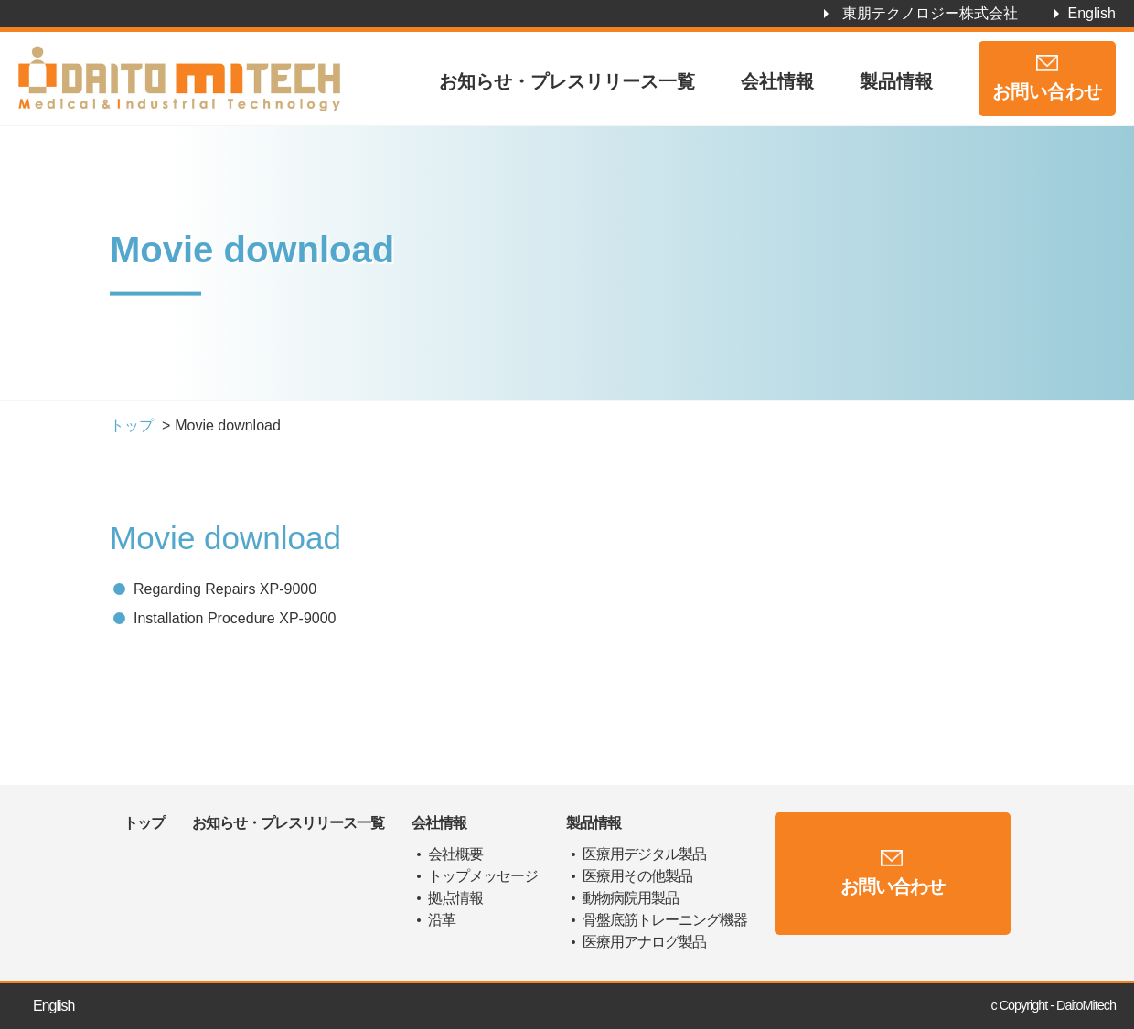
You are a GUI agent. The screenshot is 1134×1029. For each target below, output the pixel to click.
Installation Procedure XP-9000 (235, 618)
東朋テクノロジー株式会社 (930, 13)
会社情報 (777, 81)
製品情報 (896, 81)
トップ (132, 425)
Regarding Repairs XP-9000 (225, 589)
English (1092, 13)
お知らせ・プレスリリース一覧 (567, 81)
